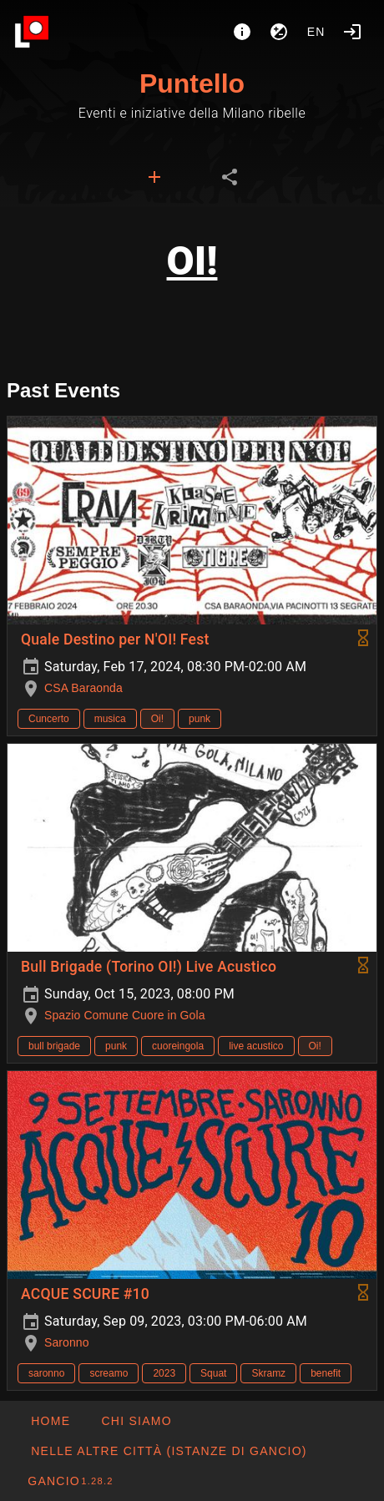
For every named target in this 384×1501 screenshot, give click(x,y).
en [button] (316, 31)
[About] (242, 31)
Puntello (192, 83)
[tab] (154, 177)
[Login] (352, 31)
